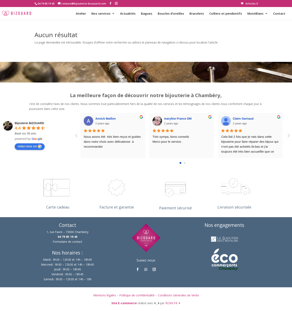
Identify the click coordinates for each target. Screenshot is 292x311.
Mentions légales (104, 295)
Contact (279, 13)
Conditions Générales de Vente (178, 295)
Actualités (128, 13)
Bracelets (197, 13)
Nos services (101, 13)
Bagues (146, 13)
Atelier (81, 13)
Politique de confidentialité (137, 295)
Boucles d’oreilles (171, 13)
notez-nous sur (30, 146)
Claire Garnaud (243, 118)
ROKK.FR (171, 303)
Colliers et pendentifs (225, 13)
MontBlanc (255, 13)
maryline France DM (178, 118)
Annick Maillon (105, 118)
